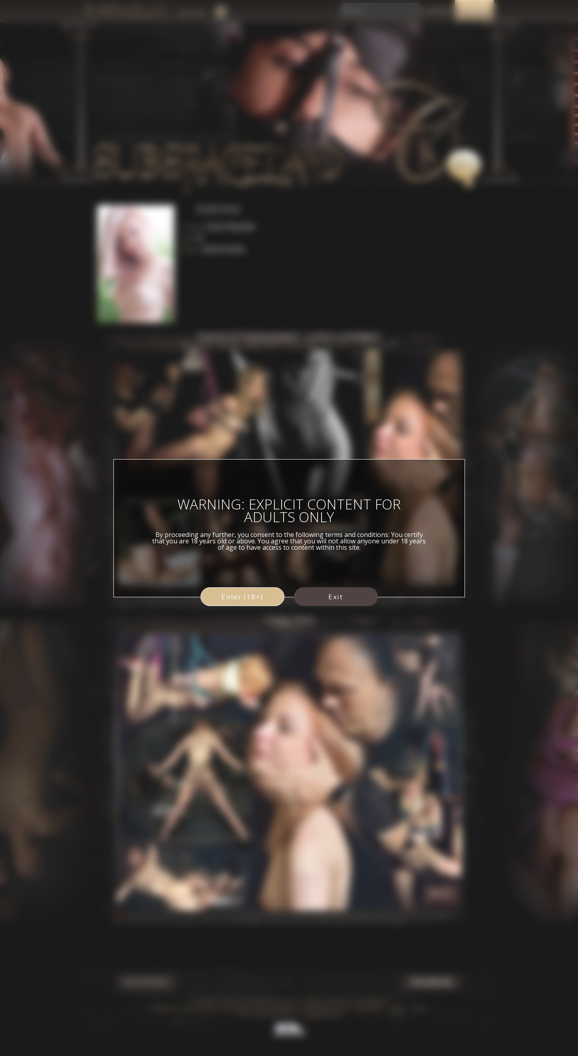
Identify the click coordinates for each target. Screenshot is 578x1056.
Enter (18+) (242, 596)
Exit (335, 596)
